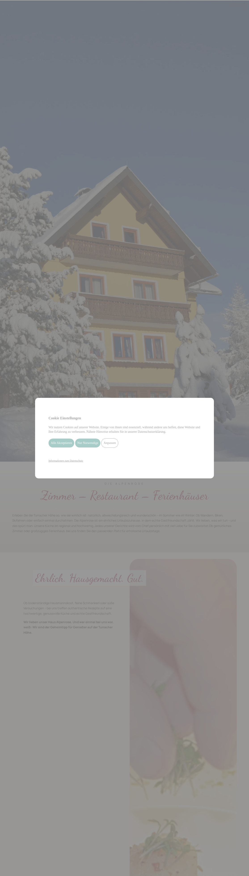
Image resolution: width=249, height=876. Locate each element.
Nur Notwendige (87, 443)
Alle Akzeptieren (61, 443)
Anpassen (110, 443)
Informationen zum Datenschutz (66, 460)
